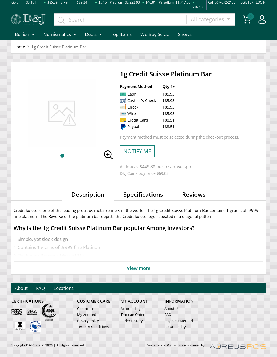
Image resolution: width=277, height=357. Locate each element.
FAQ (40, 288)
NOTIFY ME (137, 151)
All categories (208, 19)
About (21, 288)
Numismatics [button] (57, 34)
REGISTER (246, 2)
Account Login (132, 308)
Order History (132, 320)
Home (19, 47)
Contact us (85, 308)
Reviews (194, 194)
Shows (185, 34)
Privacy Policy (88, 320)
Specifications (143, 194)
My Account (86, 314)
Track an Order (132, 314)
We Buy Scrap (154, 34)
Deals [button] (91, 34)
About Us (171, 308)
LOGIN (261, 2)
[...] (120, 19)
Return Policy (175, 326)
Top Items (121, 34)
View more (138, 268)
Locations (64, 288)
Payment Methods (179, 320)
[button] (62, 156)
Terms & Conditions (93, 326)
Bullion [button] (22, 34)
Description (87, 194)
